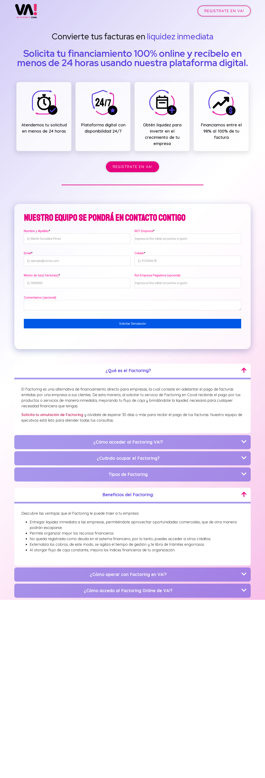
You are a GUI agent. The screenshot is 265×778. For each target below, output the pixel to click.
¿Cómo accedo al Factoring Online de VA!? (128, 589)
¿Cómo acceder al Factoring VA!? (128, 440)
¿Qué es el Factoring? (128, 369)
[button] (224, 11)
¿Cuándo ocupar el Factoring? (128, 456)
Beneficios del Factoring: (128, 493)
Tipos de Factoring (128, 472)
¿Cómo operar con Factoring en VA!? (128, 572)
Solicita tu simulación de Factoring (52, 413)
